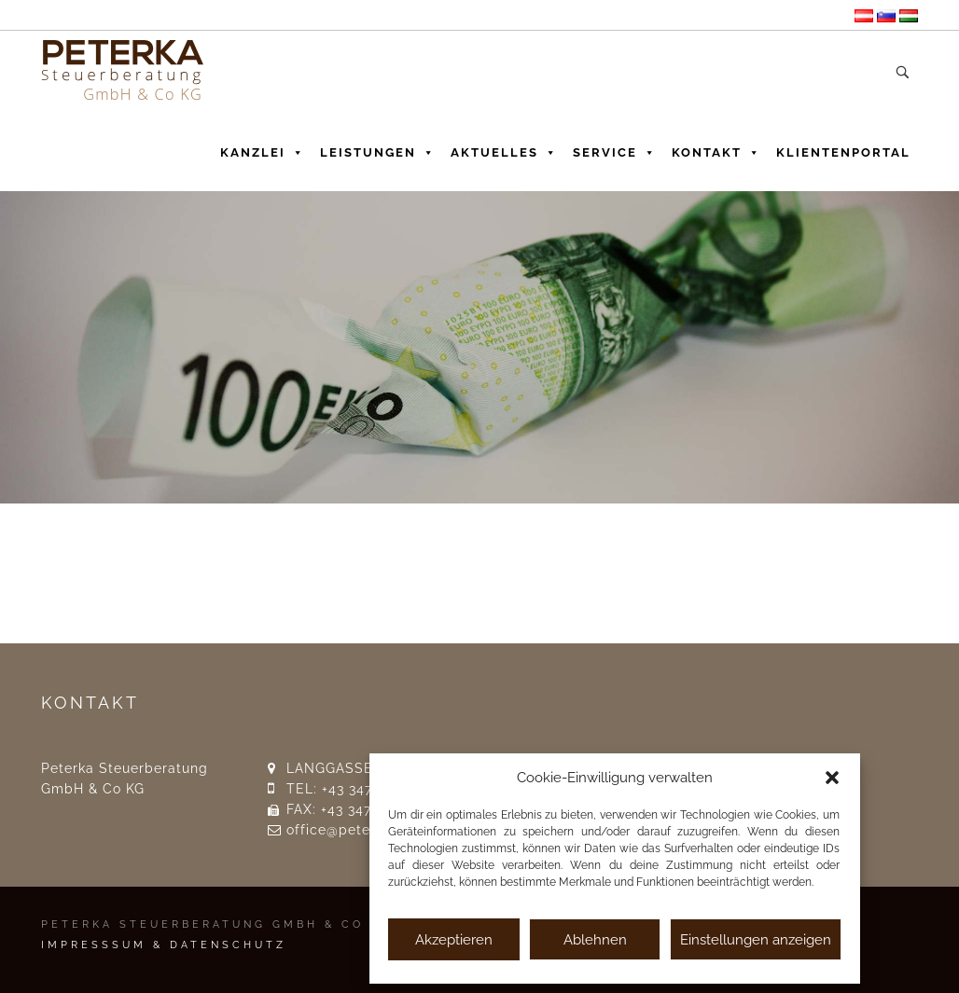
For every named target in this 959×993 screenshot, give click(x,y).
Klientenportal (843, 152)
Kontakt (716, 148)
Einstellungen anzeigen (755, 939)
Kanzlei (262, 148)
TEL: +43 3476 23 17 (352, 788)
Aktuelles (504, 148)
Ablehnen (595, 939)
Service (615, 148)
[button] (832, 777)
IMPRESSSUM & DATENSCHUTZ (163, 945)
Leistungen (378, 148)
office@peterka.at (348, 829)
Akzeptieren (454, 939)
